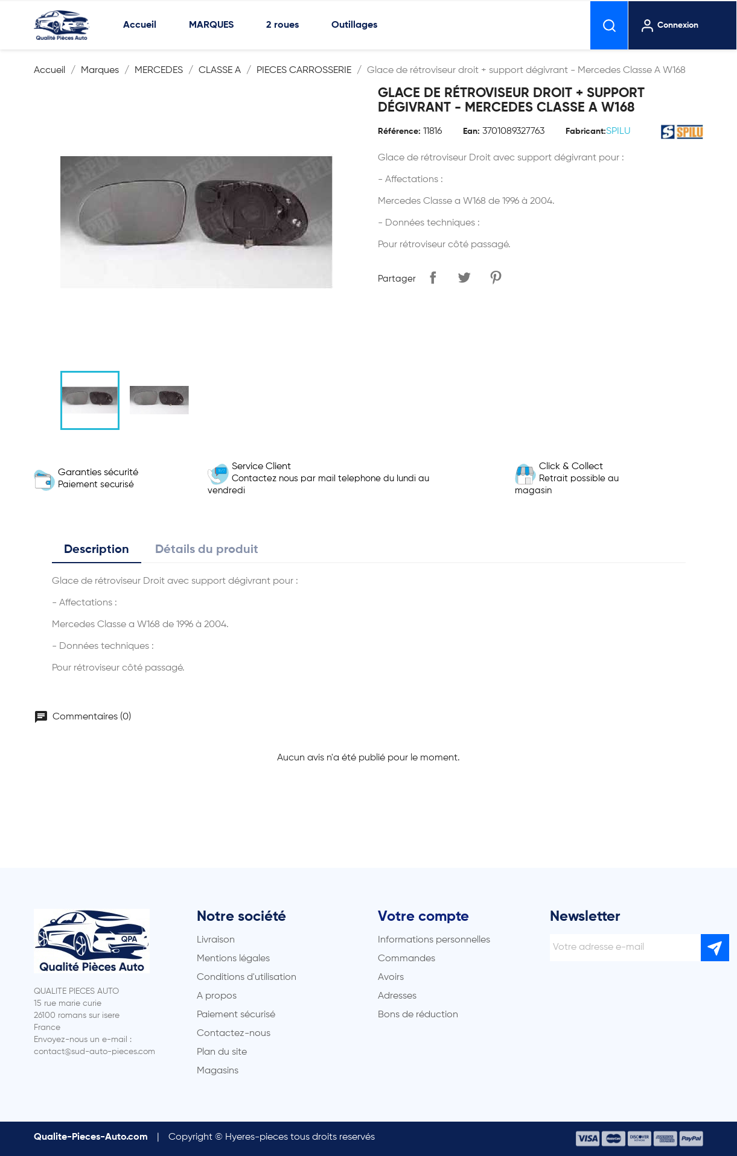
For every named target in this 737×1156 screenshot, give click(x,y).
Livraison (216, 940)
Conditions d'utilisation (246, 977)
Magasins (217, 1071)
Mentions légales (233, 959)
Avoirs (391, 977)
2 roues (282, 25)
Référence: (399, 131)
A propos (217, 996)
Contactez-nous (233, 1033)
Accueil (139, 25)
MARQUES (211, 25)
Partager (433, 277)
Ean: (471, 131)
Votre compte (423, 916)
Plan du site (222, 1052)
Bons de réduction (418, 1015)
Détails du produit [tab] (206, 550)
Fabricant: (586, 131)
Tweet (464, 277)
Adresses (397, 996)
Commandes (406, 959)
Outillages (354, 25)
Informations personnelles (434, 940)
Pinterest (495, 277)
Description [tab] (96, 550)
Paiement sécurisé (236, 1015)
